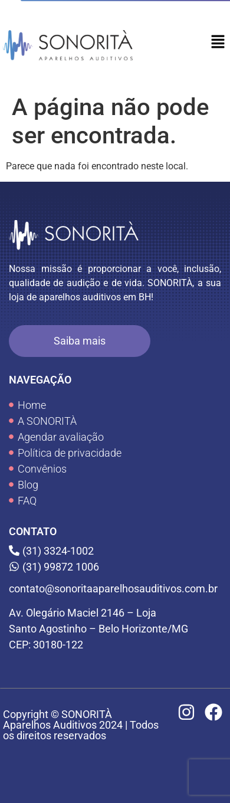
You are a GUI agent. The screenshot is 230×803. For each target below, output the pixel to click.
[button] (218, 42)
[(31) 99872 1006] (115, 567)
